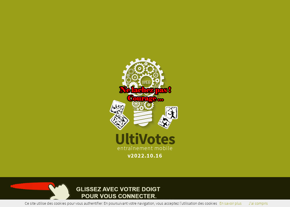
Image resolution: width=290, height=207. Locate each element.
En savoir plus (230, 203)
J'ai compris (258, 203)
